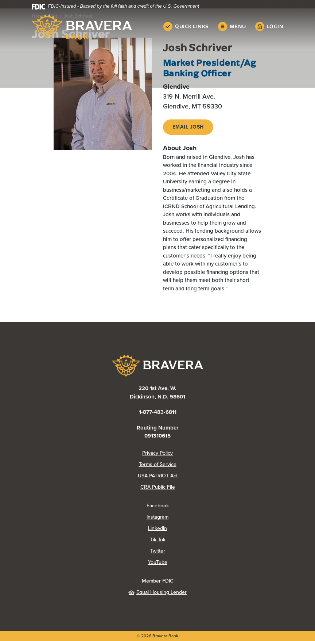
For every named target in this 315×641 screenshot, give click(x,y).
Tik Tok (158, 539)
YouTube (157, 562)
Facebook (158, 506)
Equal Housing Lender (157, 592)
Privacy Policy (157, 453)
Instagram (157, 517)
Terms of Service (157, 464)
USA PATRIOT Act (158, 476)
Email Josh (188, 127)
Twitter (157, 551)
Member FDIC (158, 581)
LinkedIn (157, 528)
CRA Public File (157, 487)
